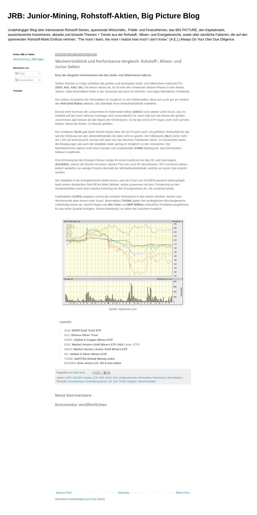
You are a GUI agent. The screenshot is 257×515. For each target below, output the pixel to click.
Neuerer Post (63, 492)
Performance (159, 377)
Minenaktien (145, 377)
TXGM (122, 381)
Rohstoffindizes (76, 381)
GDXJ (108, 377)
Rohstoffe (62, 381)
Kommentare (24, 80)
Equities (88, 377)
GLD (115, 377)
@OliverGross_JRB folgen (28, 59)
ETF (95, 377)
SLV (115, 381)
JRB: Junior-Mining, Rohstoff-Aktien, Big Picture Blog (104, 16)
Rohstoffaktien (175, 377)
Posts (20, 73)
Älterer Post (183, 492)
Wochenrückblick (147, 381)
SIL (110, 381)
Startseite (123, 492)
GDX (101, 377)
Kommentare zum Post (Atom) (87, 499)
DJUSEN (77, 377)
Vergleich (132, 381)
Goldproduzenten (128, 377)
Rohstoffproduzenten (96, 381)
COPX (68, 377)
